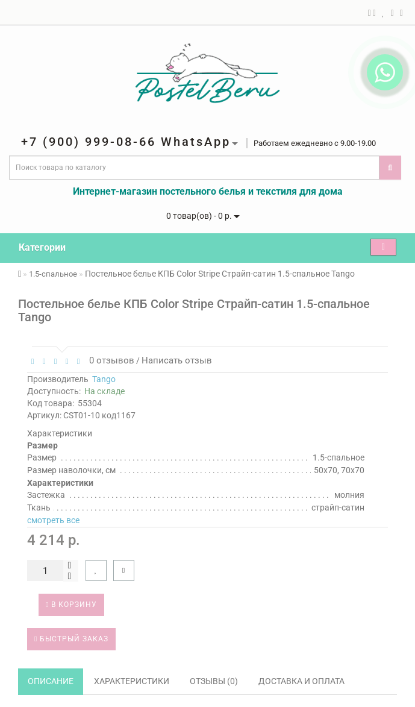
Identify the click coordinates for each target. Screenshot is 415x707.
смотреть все (53, 520)
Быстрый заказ (71, 639)
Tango (104, 379)
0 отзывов (109, 360)
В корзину (71, 604)
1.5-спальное (53, 273)
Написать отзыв (177, 360)
